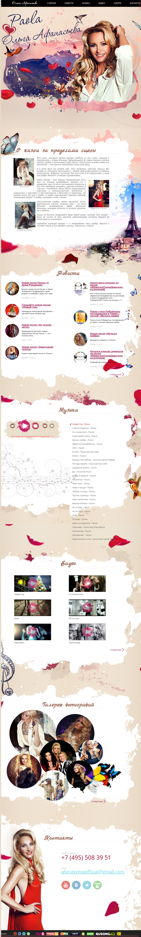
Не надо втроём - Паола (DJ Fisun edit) (89, 463)
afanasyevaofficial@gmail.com (92, 872)
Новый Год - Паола (81, 424)
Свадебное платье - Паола (84, 467)
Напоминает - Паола (81, 535)
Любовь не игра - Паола (83, 491)
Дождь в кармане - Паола (84, 475)
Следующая (115, 374)
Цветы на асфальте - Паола (84, 523)
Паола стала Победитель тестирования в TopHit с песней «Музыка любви (105, 313)
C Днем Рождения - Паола (84, 428)
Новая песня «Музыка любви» (103, 334)
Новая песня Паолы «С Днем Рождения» (35, 284)
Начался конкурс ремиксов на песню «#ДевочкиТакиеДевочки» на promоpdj (106, 355)
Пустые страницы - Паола (84, 495)
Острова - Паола (79, 519)
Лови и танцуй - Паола (82, 487)
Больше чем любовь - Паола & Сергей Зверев (93, 459)
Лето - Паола (78, 448)
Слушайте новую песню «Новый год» (36, 306)
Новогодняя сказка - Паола (84, 436)
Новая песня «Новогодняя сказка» (37, 348)
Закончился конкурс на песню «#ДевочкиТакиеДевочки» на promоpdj (106, 286)
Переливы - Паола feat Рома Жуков (88, 527)
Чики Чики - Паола (81, 483)
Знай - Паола (78, 515)
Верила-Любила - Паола (83, 503)
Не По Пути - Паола (81, 511)
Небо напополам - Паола (83, 499)
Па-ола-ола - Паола (81, 479)
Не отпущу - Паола (80, 507)
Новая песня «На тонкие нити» (36, 326)
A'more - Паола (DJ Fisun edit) (85, 452)
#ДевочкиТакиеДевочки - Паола (87, 444)
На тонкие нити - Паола (83, 432)
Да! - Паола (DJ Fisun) (81, 471)
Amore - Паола (79, 455)
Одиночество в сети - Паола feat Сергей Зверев (94, 539)
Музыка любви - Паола (82, 440)
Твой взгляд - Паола (81, 531)
